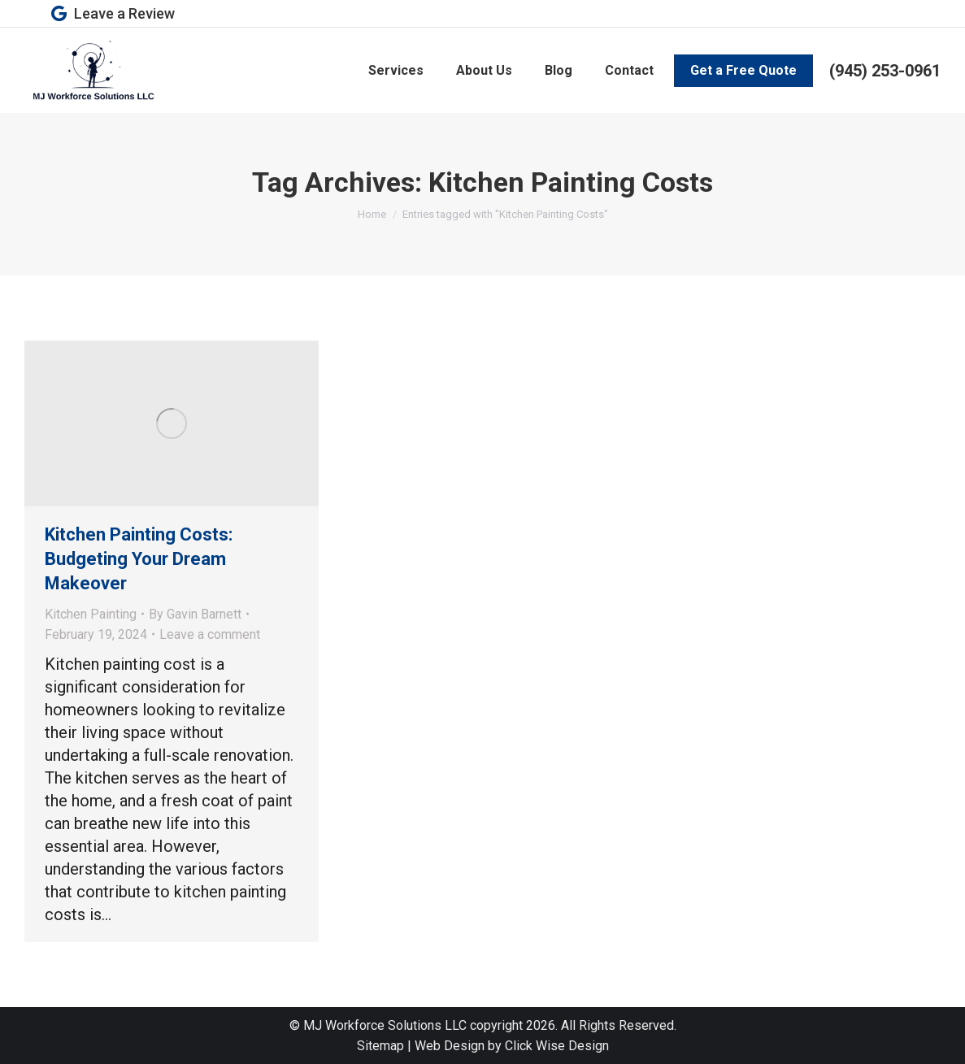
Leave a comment (209, 634)
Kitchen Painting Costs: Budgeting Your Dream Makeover (139, 558)
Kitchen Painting (91, 614)
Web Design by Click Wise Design (512, 1045)
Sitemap (380, 1045)
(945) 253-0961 (885, 70)
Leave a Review (112, 14)
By (195, 614)
